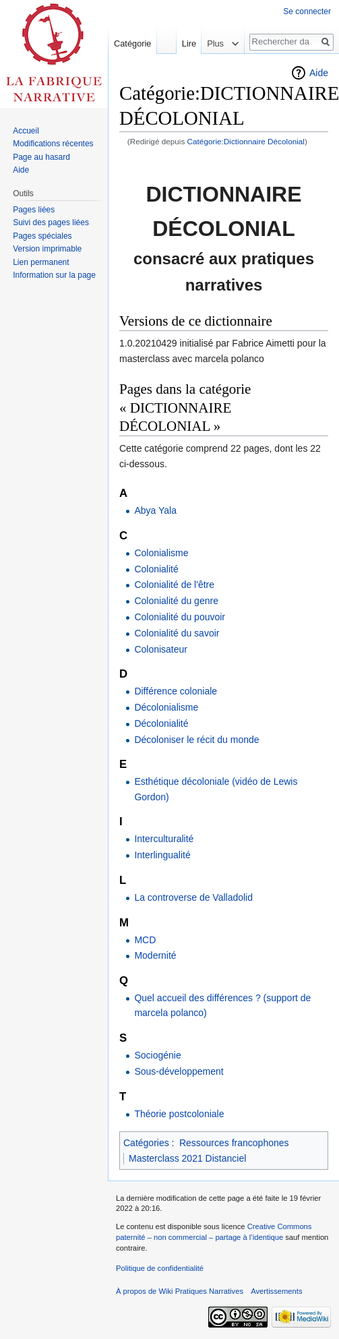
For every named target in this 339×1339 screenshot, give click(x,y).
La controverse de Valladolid (193, 897)
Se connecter (307, 11)
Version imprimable (47, 249)
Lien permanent (41, 262)
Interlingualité (162, 855)
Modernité (155, 955)
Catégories (146, 1142)
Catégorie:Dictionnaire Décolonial (246, 141)
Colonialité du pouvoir (179, 617)
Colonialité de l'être (174, 584)
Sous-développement (178, 1071)
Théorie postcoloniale (179, 1113)
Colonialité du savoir (176, 633)
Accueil (26, 131)
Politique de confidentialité (160, 1268)
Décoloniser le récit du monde (196, 739)
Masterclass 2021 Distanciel (187, 1158)
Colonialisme (161, 552)
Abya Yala (155, 510)
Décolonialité (161, 723)
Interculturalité (163, 838)
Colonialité (156, 569)
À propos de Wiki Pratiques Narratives (179, 1291)
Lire (185, 43)
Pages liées (34, 209)
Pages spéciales (42, 236)
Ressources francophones (234, 1142)
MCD (145, 939)
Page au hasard (41, 157)
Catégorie (133, 43)
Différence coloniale (175, 691)
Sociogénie (157, 1055)
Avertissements (276, 1291)
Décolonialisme (166, 707)
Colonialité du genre (176, 600)
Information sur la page (54, 275)
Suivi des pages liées (51, 222)
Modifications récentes (53, 143)
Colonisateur (160, 649)
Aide (318, 72)
